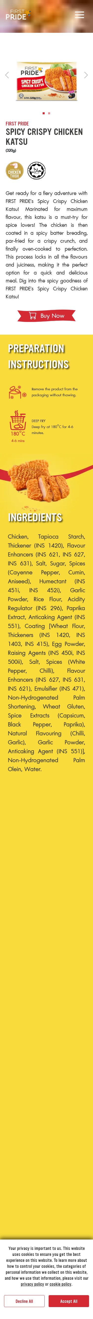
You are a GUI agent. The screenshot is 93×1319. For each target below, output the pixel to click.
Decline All (24, 1301)
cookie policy (60, 1284)
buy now (46, 316)
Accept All (68, 1301)
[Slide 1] (44, 113)
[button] (7, 75)
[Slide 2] (49, 113)
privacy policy (32, 1284)
